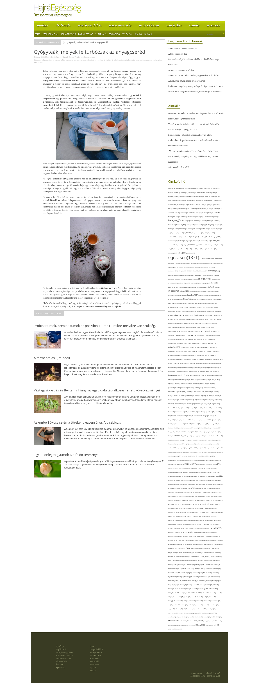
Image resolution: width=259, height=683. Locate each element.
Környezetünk (68, 34)
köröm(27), (218, 420)
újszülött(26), (187, 596)
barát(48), (211, 212)
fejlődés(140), (211, 299)
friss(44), (219, 319)
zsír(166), (217, 625)
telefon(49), (209, 572)
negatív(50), (216, 472)
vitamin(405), (174, 621)
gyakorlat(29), (191, 331)
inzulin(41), (171, 379)
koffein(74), (199, 408)
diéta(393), (193, 245)
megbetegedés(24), (182, 448)
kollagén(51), (172, 411)
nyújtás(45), (209, 480)
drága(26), (171, 249)
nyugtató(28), (202, 480)
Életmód (194, 25)
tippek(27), (177, 584)
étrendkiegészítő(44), (195, 291)
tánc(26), (176, 564)
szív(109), (182, 552)
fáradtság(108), (178, 299)
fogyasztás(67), (189, 315)
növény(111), (212, 476)
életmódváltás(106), (174, 275)
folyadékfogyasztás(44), (185, 319)
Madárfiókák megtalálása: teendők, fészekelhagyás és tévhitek (195, 91)
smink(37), (171, 528)
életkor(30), (196, 271)
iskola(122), (194, 379)
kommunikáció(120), (182, 412)
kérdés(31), (212, 395)
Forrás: (77, 57)
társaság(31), (217, 568)
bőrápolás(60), (219, 224)
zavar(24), (186, 625)
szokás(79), (218, 552)
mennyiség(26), (203, 452)
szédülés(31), (204, 540)
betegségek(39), (189, 220)
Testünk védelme (149, 25)
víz (35, 62)
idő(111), (219, 367)
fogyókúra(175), (199, 315)
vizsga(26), (207, 621)
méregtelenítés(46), (192, 456)
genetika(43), (182, 327)
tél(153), (203, 573)
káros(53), (171, 395)
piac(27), (197, 504)
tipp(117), (171, 585)
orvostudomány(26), (201, 488)
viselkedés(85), (199, 617)
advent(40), (195, 188)
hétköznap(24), (188, 359)
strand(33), (178, 532)
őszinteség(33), (218, 496)
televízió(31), (216, 572)
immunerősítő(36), (214, 371)
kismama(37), (172, 408)
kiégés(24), (208, 399)
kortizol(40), (190, 415)
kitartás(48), (179, 408)
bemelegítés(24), (200, 216)
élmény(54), (211, 275)
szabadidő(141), (200, 536)
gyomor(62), (180, 343)
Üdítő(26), (206, 596)
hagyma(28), (193, 347)
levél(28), (202, 436)
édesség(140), (173, 253)
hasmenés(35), (172, 355)
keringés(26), (171, 399)
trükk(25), (183, 588)
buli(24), (177, 228)
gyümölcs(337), (175, 347)
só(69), (176, 528)
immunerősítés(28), (205, 371)
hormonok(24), (199, 363)
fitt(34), (189, 311)
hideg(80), (202, 359)
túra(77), (177, 593)
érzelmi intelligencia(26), (182, 287)
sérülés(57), (200, 524)
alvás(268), (182, 200)
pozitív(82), (183, 508)
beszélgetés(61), (209, 216)
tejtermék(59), (197, 572)
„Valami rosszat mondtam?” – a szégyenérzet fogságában (193, 151)
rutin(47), (170, 524)
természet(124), (204, 577)
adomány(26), (188, 188)
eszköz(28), (204, 287)
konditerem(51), (203, 411)
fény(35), (181, 307)
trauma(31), (178, 588)
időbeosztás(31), (172, 371)
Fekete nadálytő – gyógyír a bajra (182, 129)
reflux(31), (190, 516)
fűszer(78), (202, 323)
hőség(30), (180, 367)
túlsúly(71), (171, 593)
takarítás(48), (201, 560)
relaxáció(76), (185, 520)
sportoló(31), (171, 532)
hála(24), (190, 351)
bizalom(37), (217, 220)
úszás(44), (194, 596)
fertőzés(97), (201, 307)
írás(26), (188, 379)
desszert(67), (172, 245)
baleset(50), (199, 212)
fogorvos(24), (171, 315)
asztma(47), (205, 208)
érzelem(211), (213, 283)
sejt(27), (194, 524)
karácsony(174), (199, 392)
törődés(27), (216, 584)
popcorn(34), (171, 508)
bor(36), (193, 224)
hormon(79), (192, 363)
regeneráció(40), (197, 516)
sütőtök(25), (192, 536)
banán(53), (205, 212)
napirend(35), (213, 468)
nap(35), (201, 468)
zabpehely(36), (179, 625)
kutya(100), (171, 432)
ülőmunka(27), (212, 596)
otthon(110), (210, 488)
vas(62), (170, 605)
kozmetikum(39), (198, 415)
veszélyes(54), (172, 617)
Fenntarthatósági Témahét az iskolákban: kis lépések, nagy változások (193, 62)
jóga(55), (207, 383)
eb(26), (190, 249)
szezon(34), (208, 548)
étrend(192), (185, 291)
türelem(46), (213, 593)
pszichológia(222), (193, 512)
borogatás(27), (199, 224)
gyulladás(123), (197, 343)
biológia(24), (210, 220)
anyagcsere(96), (191, 205)
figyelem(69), (172, 311)
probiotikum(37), (190, 508)
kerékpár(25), (218, 395)
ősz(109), (211, 496)
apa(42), (204, 204)
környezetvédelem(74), (208, 420)
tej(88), (190, 573)
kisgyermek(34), (216, 403)
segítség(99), (189, 524)
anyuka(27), (199, 204)
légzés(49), (210, 432)
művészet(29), (187, 468)
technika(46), (184, 572)
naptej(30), (185, 472)
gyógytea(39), (211, 339)
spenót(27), (192, 528)
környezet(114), (187, 420)
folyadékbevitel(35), (173, 319)
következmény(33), (180, 423)
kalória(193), (199, 388)
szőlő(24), (213, 556)
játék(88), (202, 383)
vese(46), (198, 613)
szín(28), (170, 552)
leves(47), (216, 436)
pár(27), (203, 500)
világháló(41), (180, 617)
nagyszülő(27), (195, 468)
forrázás (91, 60)
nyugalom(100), (194, 480)
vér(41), (185, 609)
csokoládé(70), (172, 236)
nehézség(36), (172, 476)
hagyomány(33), (201, 347)
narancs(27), (191, 472)
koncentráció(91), (193, 412)
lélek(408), (179, 436)
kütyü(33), (184, 432)
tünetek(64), (206, 593)
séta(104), (207, 524)
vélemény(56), (179, 609)
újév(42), (170, 596)
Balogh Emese (68, 57)
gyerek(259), (206, 331)
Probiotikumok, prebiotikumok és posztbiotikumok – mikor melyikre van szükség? (194, 143)
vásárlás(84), (177, 605)
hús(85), (192, 367)
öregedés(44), (198, 496)
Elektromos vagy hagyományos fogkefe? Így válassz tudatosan (195, 86)
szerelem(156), (219, 544)
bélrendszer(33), (192, 216)
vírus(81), (192, 617)
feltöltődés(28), (213, 303)
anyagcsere (57, 60)
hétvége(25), (195, 359)
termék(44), (196, 576)
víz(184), (201, 621)
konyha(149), (172, 416)
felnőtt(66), (188, 303)
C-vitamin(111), (191, 229)
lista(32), (221, 436)
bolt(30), (189, 224)
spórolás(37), (207, 528)
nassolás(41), (204, 472)
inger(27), (204, 375)
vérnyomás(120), (173, 613)
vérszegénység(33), (191, 613)
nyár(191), (219, 476)
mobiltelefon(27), (189, 460)
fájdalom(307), (193, 295)
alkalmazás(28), (192, 192)
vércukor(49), (191, 609)
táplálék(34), (217, 564)
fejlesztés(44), (203, 299)
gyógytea (99, 60)
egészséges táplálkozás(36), (183, 263)
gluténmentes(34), (196, 327)
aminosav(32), (200, 200)
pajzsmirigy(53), (177, 500)
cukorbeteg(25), (203, 236)
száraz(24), (198, 540)
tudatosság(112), (203, 589)
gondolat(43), (211, 327)
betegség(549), (176, 220)
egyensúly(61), (172, 267)
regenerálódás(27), (207, 516)
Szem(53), (220, 540)
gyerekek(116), (215, 331)
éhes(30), (193, 267)
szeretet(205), (173, 548)
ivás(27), (214, 379)
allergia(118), (191, 196)
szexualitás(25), (200, 548)
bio (63, 60)
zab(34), (220, 621)
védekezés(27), (192, 605)
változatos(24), (207, 600)
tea (160, 60)
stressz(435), (187, 532)
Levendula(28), (209, 436)
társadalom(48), (210, 568)
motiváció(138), (179, 464)
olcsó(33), (205, 484)
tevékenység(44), (216, 580)
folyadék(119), (217, 315)
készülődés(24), (184, 399)
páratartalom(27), (219, 500)
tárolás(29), (198, 568)
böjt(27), (205, 224)
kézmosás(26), (201, 399)
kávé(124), (177, 395)
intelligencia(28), (211, 375)
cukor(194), (195, 237)
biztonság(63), (172, 224)
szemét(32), (181, 544)
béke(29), (178, 216)
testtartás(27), (202, 580)
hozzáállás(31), (218, 363)
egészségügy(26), (217, 263)
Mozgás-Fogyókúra (89, 25)
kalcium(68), (184, 387)
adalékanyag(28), (180, 188)
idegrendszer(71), (211, 367)
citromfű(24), (182, 233)
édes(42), (205, 249)
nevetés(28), (194, 476)
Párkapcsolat (85, 34)
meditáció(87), (172, 448)
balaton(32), (192, 212)
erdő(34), (175, 283)
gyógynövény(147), (191, 339)
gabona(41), (215, 323)
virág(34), (186, 617)
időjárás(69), (180, 371)
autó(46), (211, 208)
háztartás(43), (180, 359)
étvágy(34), (204, 291)
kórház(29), (184, 415)
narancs (147, 60)
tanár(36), (171, 564)
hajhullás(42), (172, 351)
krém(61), (196, 428)
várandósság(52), (216, 600)
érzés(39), (191, 287)
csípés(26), (207, 233)
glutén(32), (188, 327)
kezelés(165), (192, 400)
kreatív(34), (182, 428)
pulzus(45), (220, 512)
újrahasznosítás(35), (178, 596)
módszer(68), (204, 460)
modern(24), (197, 460)
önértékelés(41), (217, 492)
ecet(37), (200, 249)
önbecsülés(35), (188, 492)
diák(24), (185, 245)
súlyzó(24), (171, 536)
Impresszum (196, 673)
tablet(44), (195, 560)
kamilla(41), (213, 387)
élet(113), (190, 271)
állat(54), (177, 196)
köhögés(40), (206, 415)
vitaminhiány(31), (185, 621)
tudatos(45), (195, 588)
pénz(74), (192, 504)
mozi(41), (209, 464)
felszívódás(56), (195, 303)
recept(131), (183, 516)
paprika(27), (198, 500)
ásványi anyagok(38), (196, 208)
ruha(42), (218, 520)
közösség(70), (205, 423)
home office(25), (184, 363)
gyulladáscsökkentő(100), (209, 343)
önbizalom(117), (198, 492)
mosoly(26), (171, 464)
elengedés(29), (183, 271)
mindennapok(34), (173, 460)
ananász (48, 60)
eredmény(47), (182, 283)
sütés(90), (186, 536)
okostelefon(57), (176, 484)
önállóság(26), (180, 492)
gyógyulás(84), (172, 343)
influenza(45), (190, 375)
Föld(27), (207, 319)
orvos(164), (192, 488)
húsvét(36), (198, 367)
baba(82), (177, 212)
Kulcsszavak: (39, 60)
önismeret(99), (182, 496)
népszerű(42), (180, 476)
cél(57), (203, 228)
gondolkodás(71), (173, 331)
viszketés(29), (207, 617)
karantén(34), (217, 391)
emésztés (69, 60)
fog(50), (204, 311)
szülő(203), (172, 560)
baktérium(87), (184, 213)
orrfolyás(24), (184, 488)
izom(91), (178, 383)
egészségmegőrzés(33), (197, 263)
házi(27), (207, 355)
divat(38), (205, 245)
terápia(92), (180, 577)
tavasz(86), (171, 573)
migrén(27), (212, 456)
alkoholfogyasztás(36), (212, 192)
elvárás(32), (171, 279)
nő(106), (200, 476)
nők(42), (205, 476)
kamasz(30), (207, 387)
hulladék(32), (186, 367)
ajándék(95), (216, 188)
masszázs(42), (208, 444)
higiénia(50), (216, 359)
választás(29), (192, 600)
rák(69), (170, 516)
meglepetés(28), (211, 448)
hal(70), (185, 351)
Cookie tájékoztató (212, 673)
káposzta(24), (190, 391)
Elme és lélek (174, 25)
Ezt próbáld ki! (50, 34)
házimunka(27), (172, 359)
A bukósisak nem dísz (177, 54)
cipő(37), (170, 233)
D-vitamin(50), (182, 240)
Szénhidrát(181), (190, 544)
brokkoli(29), (171, 228)
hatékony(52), (193, 355)
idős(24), (186, 371)
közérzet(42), (188, 423)
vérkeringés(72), (211, 609)
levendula (139, 60)
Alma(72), (208, 196)
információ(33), (198, 375)
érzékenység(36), (203, 283)
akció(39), (171, 192)
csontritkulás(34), (186, 236)
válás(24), (186, 600)
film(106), (179, 311)
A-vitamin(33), (172, 188)
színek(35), (176, 552)
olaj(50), (190, 484)
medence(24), (215, 444)
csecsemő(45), (200, 233)
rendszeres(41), (200, 520)
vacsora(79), (180, 600)
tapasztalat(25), (210, 564)
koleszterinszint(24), (217, 408)
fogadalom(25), (211, 311)
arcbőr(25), (175, 208)
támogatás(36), (209, 560)
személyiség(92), (173, 544)
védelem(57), (199, 605)
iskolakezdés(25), (203, 379)
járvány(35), (196, 383)
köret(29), (179, 420)
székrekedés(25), (212, 540)
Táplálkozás (63, 25)
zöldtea (40, 62)
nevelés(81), (187, 476)
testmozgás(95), (187, 581)
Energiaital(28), (216, 279)
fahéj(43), (184, 295)
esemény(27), (197, 287)
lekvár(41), (171, 436)
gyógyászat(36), (216, 335)
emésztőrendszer (80, 60)
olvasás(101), (219, 484)
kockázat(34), (185, 408)
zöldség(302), (200, 625)
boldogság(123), (181, 225)
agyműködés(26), (208, 188)
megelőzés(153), (192, 448)
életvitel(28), (183, 275)
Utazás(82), (200, 596)
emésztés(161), (186, 279)
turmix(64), (183, 593)
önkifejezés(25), (190, 496)
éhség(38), (199, 267)
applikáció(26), (216, 204)
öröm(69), (205, 496)
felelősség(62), (180, 303)
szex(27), (193, 548)
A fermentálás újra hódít (178, 167)
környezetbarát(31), (197, 420)
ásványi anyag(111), (184, 208)
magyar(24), (217, 440)
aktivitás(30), (177, 192)
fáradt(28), (171, 299)
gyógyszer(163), (202, 339)
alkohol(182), (201, 192)
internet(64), (218, 375)
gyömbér (107, 60)
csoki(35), (212, 233)
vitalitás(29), (218, 617)
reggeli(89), (171, 520)
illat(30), (191, 371)
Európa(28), (211, 291)
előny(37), (217, 275)
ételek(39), (217, 287)
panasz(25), (192, 500)
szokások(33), (172, 556)
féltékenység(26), (204, 303)
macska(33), (176, 440)
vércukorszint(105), (201, 609)
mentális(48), (219, 452)
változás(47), (200, 600)
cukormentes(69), (173, 240)
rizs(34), (207, 520)
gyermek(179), (192, 335)
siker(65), (212, 524)
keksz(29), (184, 395)
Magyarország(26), (173, 444)
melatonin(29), (172, 452)
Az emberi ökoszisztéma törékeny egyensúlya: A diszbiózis (194, 75)
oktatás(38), (184, 484)
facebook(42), (178, 295)
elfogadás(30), (191, 275)
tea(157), (178, 573)
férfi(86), (186, 307)
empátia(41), (194, 279)
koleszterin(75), (207, 408)
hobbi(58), (177, 363)
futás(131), (171, 323)
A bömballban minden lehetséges (182, 48)
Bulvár (148, 34)
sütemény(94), (178, 536)
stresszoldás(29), (208, 532)
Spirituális (100, 34)
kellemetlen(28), (191, 395)
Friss (37, 34)
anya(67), (183, 204)
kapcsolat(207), (181, 392)
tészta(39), (209, 580)
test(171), (179, 581)
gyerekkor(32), (172, 335)
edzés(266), (182, 253)
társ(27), (203, 568)
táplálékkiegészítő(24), (174, 568)
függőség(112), (188, 323)
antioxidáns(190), (174, 205)
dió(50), (200, 245)
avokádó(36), (217, 208)
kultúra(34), (210, 428)
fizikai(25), (199, 311)
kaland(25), (178, 387)
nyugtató (154, 60)
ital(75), (210, 379)
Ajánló (138, 34)
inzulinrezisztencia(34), (180, 379)
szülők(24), (179, 560)
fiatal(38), (216, 307)
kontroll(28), (218, 411)
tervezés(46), (172, 580)
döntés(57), (220, 245)
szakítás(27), (182, 540)
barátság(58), (172, 216)
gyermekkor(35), (201, 335)
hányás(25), (210, 351)
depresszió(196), (214, 241)
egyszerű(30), (187, 267)
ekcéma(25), (212, 267)
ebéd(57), (195, 249)
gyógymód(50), (180, 339)
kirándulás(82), (199, 403)
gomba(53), (204, 327)
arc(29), (170, 208)
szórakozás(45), (195, 556)
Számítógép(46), (190, 540)
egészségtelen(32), (208, 263)
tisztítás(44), (190, 584)
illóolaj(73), (196, 371)
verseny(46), (182, 613)
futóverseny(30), (179, 323)
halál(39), (195, 351)
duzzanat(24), (177, 249)
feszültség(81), (209, 307)
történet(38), (171, 588)
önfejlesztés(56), (173, 496)
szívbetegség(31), (190, 552)
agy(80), (201, 188)
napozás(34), (171, 472)
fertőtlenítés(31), (193, 307)
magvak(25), (211, 440)
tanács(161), (217, 560)
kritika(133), (203, 428)
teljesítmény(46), (173, 576)
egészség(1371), (185, 257)
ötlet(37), (170, 500)
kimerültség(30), (191, 403)
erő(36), (188, 283)
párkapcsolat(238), (175, 504)
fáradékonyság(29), (216, 295)
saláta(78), (181, 524)
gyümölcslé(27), (186, 347)
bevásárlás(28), (198, 220)
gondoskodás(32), (183, 331)
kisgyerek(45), (208, 403)
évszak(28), (171, 295)
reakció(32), (176, 516)
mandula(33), (193, 444)
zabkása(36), (171, 625)
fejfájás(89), (195, 299)
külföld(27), (178, 432)
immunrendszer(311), (177, 375)
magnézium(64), (203, 440)
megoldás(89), (219, 448)
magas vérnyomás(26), (192, 440)
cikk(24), (220, 228)
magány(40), (183, 440)
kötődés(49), (171, 423)
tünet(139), (199, 593)
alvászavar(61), (191, 200)
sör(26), (187, 528)
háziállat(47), (213, 355)
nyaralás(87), (172, 480)
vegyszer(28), (172, 609)
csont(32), (179, 236)
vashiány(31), (184, 605)
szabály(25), (217, 536)
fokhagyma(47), (209, 315)
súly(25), (215, 532)
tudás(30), (189, 588)
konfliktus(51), (211, 411)
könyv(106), (213, 416)
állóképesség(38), (200, 196)
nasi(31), (197, 472)
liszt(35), (170, 440)
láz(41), (199, 432)
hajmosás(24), (179, 351)
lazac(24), (204, 432)
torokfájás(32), (209, 584)
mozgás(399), (191, 464)
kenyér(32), (198, 395)
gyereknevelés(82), (181, 335)
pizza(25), (212, 504)
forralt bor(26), (201, 319)
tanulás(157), (182, 565)
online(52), (178, 488)
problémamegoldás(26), (211, 508)
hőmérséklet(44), (173, 367)
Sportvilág (213, 25)
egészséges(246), (208, 258)
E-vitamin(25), (184, 249)
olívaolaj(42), (211, 484)
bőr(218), (211, 225)
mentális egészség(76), (175, 456)
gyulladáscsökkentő (119, 60)
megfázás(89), (202, 448)
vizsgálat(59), (214, 621)
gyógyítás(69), (172, 339)
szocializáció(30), (199, 552)
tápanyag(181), (201, 565)
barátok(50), (217, 212)
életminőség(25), (203, 271)
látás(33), (194, 432)
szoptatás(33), (187, 556)
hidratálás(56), (209, 359)
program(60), (172, 512)
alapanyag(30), (184, 192)
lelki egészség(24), (189, 436)
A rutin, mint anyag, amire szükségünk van (186, 81)
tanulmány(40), (191, 564)
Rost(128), (212, 520)
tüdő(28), (193, 593)
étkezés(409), (174, 291)
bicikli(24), (204, 220)
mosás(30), (218, 460)
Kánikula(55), (172, 391)
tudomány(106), (213, 589)
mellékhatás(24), (186, 452)
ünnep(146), (172, 601)
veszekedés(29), (205, 613)
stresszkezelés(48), (199, 532)
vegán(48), (206, 605)
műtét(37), (180, 468)
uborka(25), (219, 593)
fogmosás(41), (218, 311)
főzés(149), (213, 319)
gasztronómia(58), (173, 327)
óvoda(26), (217, 488)
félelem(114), (172, 303)
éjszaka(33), (205, 267)
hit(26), (221, 359)
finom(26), (184, 311)
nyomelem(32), (185, 480)
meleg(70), (179, 452)
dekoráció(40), (197, 240)
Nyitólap (42, 25)
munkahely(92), (173, 468)
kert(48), (177, 399)
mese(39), (200, 456)
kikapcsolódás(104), (181, 404)
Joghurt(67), (213, 383)
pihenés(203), (205, 504)
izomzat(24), (184, 383)
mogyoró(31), (211, 460)
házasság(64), (201, 355)
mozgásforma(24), (202, 464)
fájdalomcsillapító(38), (205, 295)
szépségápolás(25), (209, 544)
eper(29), (170, 283)
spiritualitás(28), (199, 528)
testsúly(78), (195, 580)
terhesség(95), (188, 577)
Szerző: (59, 57)
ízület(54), (190, 383)
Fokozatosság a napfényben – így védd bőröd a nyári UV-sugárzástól (193, 159)
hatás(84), (186, 355)
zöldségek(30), (210, 625)
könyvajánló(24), (172, 420)
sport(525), (216, 528)
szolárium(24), (179, 556)
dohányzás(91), (212, 245)
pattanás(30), (185, 504)
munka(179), (216, 464)
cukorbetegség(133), (214, 237)
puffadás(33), (213, 512)
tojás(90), (197, 585)
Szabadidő (114, 34)
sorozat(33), (181, 528)
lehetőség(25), (217, 432)
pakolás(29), (185, 500)
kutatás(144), (217, 428)
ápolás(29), (210, 204)
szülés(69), (219, 556)
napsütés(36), (179, 472)
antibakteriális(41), (208, 200)
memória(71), (195, 452)
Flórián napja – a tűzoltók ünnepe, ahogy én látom (190, 135)
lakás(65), (189, 432)
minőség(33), (181, 460)
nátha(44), (210, 472)
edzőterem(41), (191, 253)
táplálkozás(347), (187, 568)
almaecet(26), (214, 196)
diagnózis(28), (179, 245)
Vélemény (127, 34)
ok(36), (170, 484)
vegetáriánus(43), (214, 605)
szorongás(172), (205, 556)
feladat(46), (219, 299)
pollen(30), (218, 504)
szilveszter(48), (215, 548)
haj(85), (207, 347)
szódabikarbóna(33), (209, 552)
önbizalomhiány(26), (208, 492)
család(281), (191, 233)
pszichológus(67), (205, 512)
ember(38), (178, 279)
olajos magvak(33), (197, 484)
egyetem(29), (180, 267)
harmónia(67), (217, 351)
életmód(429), (214, 270)
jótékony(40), (171, 387)
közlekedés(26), (196, 423)
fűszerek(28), (208, 323)
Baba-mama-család (120, 25)
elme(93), (205, 275)
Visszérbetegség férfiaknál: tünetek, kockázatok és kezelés (193, 124)
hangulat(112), (202, 351)
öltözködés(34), (172, 492)
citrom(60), (176, 233)
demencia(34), (205, 240)
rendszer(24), (192, 520)
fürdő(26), (196, 323)
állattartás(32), (183, 196)
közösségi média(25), (214, 423)
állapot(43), (171, 196)
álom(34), (175, 200)
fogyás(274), (180, 315)
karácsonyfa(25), (209, 391)
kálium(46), (191, 387)
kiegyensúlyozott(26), (216, 399)
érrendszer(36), (195, 283)
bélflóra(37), (184, 216)
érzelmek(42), (172, 287)
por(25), (177, 508)
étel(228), (211, 287)
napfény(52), (206, 468)
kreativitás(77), (189, 428)
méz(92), (206, 456)
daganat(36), (189, 240)
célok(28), (208, 228)
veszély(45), (213, 613)
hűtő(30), (203, 367)
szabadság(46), (210, 536)
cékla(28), (198, 228)
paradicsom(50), (210, 500)
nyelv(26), (178, 480)
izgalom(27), (171, 383)
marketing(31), (200, 444)
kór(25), (179, 415)
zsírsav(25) (179, 629)
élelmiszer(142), (173, 271)
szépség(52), (200, 544)
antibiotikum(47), (217, 200)
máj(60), (187, 444)
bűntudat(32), (183, 228)
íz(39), (218, 379)
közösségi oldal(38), (173, 428)
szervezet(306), (184, 548)
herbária (131, 60)
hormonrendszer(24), (208, 363)
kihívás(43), (171, 403)
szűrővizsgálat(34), (187, 560)
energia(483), (205, 279)
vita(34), (213, 617)
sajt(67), (175, 524)
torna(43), (202, 584)
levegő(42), (197, 436)
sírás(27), (217, 524)
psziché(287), (181, 512)
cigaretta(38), (214, 228)
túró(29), (188, 593)
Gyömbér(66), (188, 343)
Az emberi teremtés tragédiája (181, 70)
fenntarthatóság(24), (173, 307)
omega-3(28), (172, 488)
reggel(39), (214, 516)
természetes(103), (214, 577)
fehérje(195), (187, 299)
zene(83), (191, 625)
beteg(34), (217, 216)
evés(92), (216, 291)
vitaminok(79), (194, 621)
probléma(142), (200, 508)
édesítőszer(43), (212, 249)
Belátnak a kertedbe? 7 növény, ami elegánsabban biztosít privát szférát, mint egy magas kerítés (196, 116)
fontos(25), (194, 319)
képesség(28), (205, 395)
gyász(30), (198, 331)
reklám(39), (178, 520)
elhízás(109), (198, 275)
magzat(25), (181, 444)
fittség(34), (194, 311)
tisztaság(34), (183, 584)
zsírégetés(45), (172, 629)
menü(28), (184, 456)
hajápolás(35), (213, 347)
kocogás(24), (193, 408)
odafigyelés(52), (216, 480)
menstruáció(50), (211, 452)
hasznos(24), (179, 355)
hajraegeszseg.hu (197, 676)
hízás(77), (171, 363)
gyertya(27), (209, 335)
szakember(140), (173, 540)
